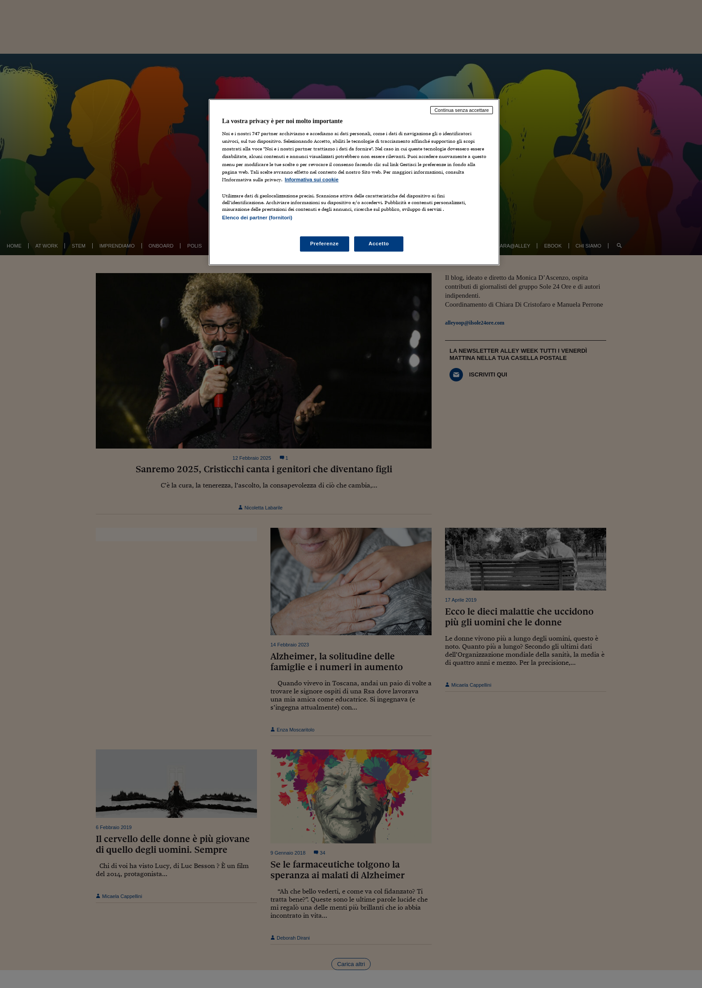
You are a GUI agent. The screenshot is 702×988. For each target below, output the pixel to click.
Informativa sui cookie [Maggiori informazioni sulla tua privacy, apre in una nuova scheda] (311, 179)
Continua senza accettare (461, 110)
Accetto (378, 243)
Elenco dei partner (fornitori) (257, 217)
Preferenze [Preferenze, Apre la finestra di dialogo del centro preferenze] (324, 243)
